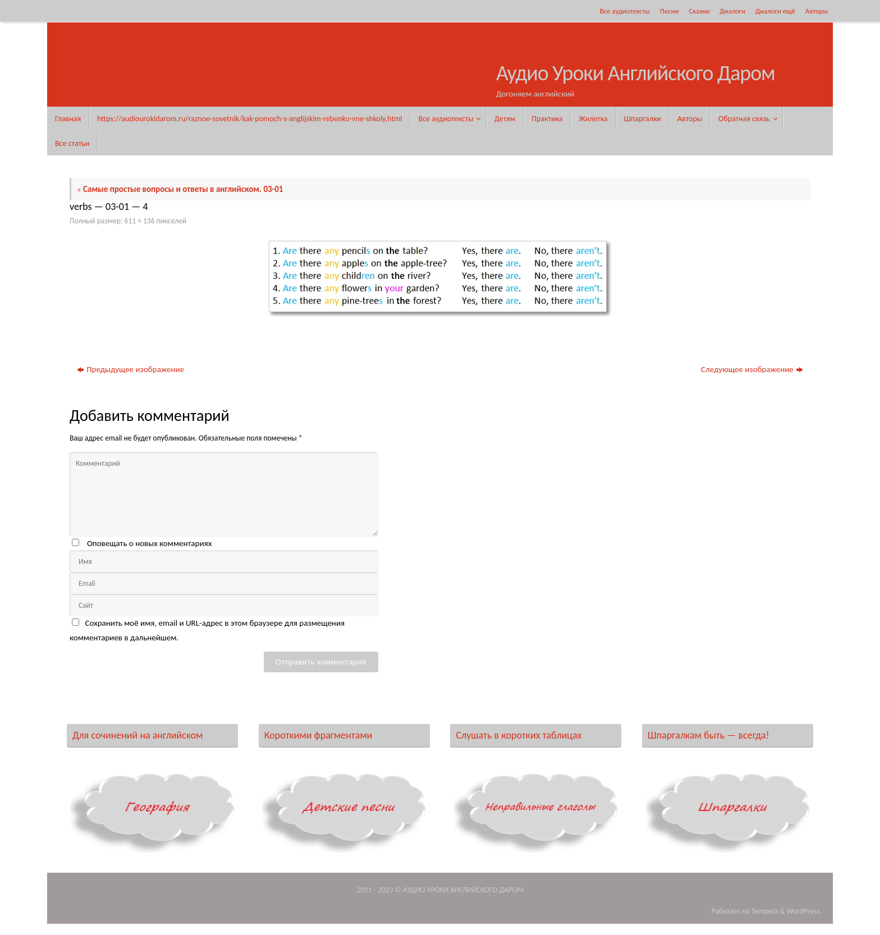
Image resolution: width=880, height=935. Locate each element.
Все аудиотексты (625, 11)
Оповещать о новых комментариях (149, 543)
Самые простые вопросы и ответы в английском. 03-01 (180, 189)
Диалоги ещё (775, 11)
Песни (669, 11)
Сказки (699, 11)
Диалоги (732, 11)
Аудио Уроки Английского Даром (635, 73)
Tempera (764, 911)
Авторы (816, 11)
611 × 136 (140, 221)
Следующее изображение (752, 369)
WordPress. (804, 911)
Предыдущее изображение (130, 369)
